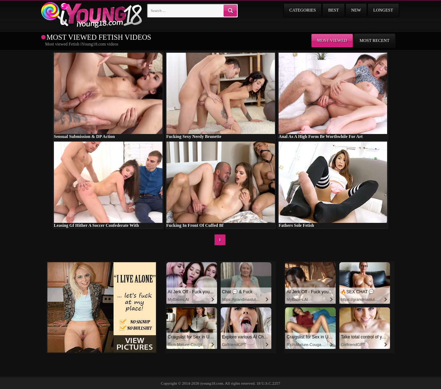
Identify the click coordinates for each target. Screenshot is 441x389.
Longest (383, 10)
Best (333, 10)
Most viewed (332, 40)
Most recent (375, 40)
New (356, 10)
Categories (302, 10)
